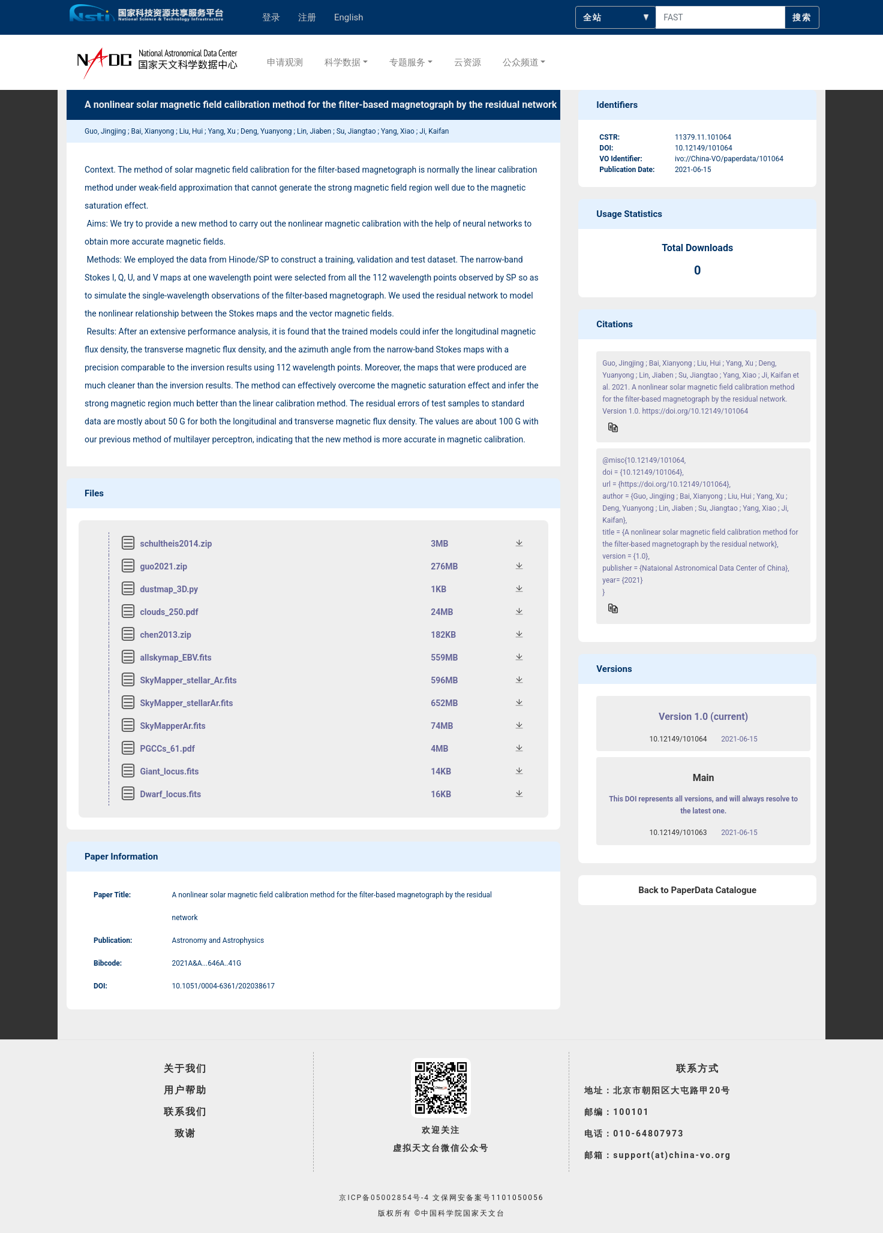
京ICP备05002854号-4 (384, 1197)
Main (703, 777)
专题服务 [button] (407, 62)
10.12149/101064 (678, 739)
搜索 (802, 17)
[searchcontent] (720, 17)
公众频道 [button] (521, 62)
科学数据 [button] (343, 62)
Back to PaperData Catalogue (697, 890)
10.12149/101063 (678, 832)
